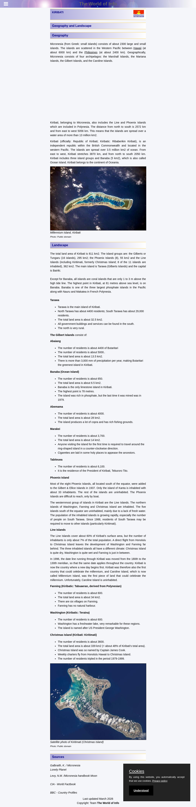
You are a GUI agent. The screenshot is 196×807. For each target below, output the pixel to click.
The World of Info (98, 3)
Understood (141, 790)
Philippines (90, 52)
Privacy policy (159, 780)
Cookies (136, 771)
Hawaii (137, 48)
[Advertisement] (98, 91)
